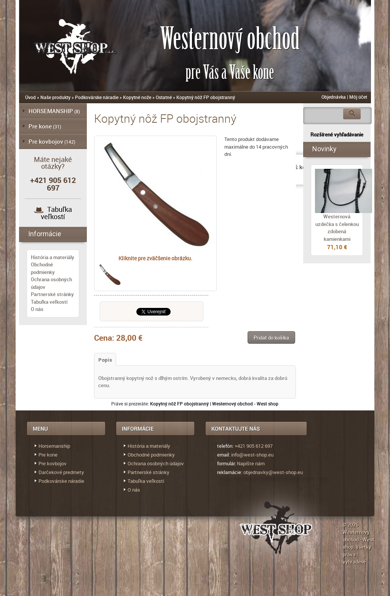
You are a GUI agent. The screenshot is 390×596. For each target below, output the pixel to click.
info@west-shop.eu (252, 454)
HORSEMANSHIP (51, 111)
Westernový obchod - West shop (358, 539)
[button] (271, 337)
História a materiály (52, 257)
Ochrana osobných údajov (156, 463)
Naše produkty (55, 97)
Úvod (30, 97)
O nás (37, 309)
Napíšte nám (251, 463)
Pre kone (40, 126)
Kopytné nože (137, 97)
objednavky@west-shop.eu (273, 472)
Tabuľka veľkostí (56, 213)
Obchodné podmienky (43, 268)
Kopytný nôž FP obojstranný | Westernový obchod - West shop (214, 404)
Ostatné (164, 97)
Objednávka (333, 97)
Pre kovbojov (46, 141)
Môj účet (358, 97)
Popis (105, 360)
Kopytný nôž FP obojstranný (205, 97)
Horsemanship (54, 445)
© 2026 (350, 524)
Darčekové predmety (61, 472)
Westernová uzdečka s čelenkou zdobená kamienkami (337, 227)
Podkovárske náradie (96, 97)
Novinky (324, 149)
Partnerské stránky (52, 294)
